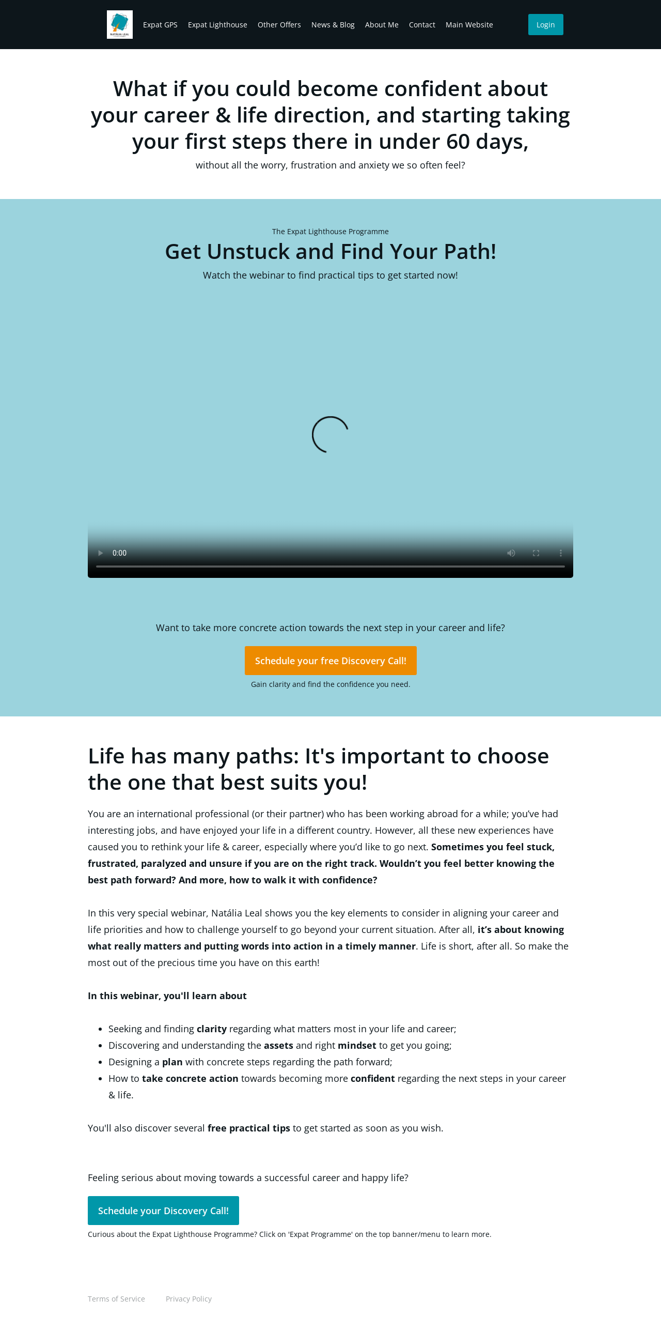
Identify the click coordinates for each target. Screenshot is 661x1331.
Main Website (469, 24)
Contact (422, 24)
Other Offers (279, 24)
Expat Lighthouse (217, 24)
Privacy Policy (189, 1299)
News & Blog (333, 24)
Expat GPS (160, 24)
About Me (382, 24)
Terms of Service (116, 1299)
